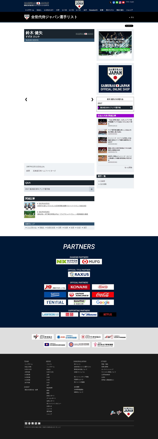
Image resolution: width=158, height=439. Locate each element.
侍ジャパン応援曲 (79, 382)
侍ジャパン (77, 364)
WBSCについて (78, 392)
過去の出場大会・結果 (31, 390)
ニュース (49, 409)
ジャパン (49, 364)
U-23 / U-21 (51, 227)
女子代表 (27, 382)
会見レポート (51, 401)
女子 (85, 227)
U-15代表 (27, 377)
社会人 (42, 227)
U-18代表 (27, 374)
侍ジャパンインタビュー (54, 403)
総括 (48, 390)
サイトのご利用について (108, 372)
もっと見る (128, 167)
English (132, 2)
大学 (59, 227)
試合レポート (51, 395)
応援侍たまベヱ (78, 379)
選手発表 (49, 411)
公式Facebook (105, 374)
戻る (132, 17)
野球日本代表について (80, 369)
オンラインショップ (107, 369)
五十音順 (103, 184)
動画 (48, 393)
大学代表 (27, 372)
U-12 (78, 227)
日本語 (127, 1)
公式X (103, 377)
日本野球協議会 (78, 389)
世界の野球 (104, 367)
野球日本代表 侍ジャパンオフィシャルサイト (37, 4)
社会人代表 (28, 367)
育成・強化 (104, 364)
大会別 (102, 181)
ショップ (49, 414)
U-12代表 (27, 380)
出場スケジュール (79, 372)
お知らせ (49, 406)
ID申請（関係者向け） (108, 380)
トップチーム (32, 227)
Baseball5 (49, 388)
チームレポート (51, 398)
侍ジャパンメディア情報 (81, 377)
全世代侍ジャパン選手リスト (54, 17)
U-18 (66, 227)
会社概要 (76, 387)
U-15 (72, 227)
